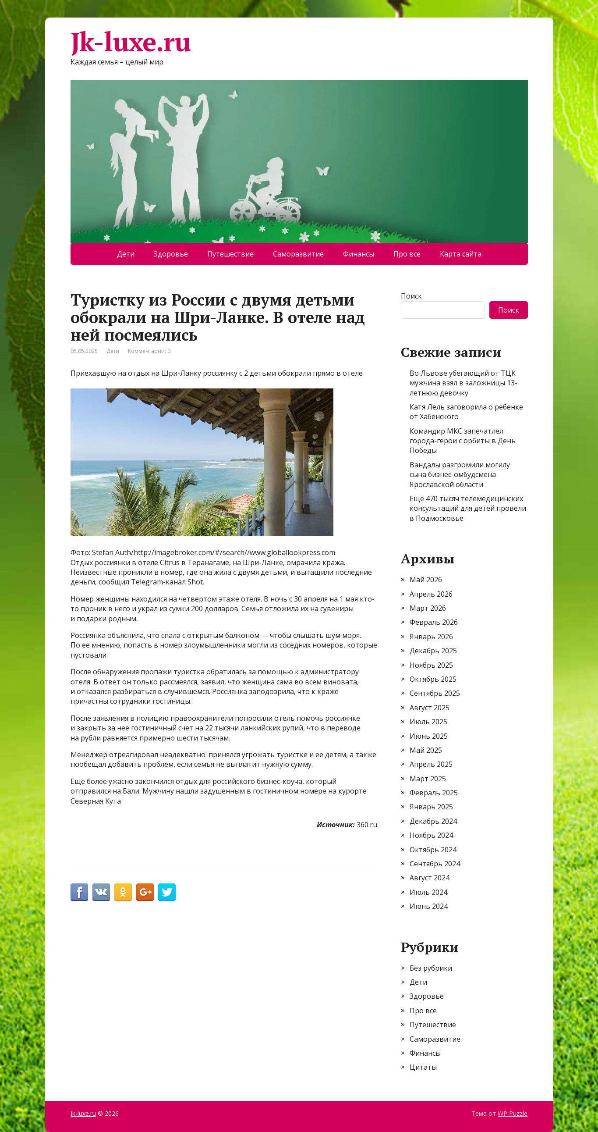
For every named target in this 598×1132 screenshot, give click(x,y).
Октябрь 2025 (433, 679)
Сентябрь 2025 (435, 693)
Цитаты (423, 1067)
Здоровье (171, 254)
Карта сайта (460, 254)
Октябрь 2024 (433, 849)
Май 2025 (426, 750)
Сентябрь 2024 (435, 864)
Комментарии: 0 (149, 351)
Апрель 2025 (431, 764)
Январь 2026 (431, 636)
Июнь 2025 (429, 736)
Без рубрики (431, 968)
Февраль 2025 (434, 792)
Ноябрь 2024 (431, 835)
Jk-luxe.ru (131, 42)
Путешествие (230, 254)
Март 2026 (428, 608)
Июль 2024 (428, 892)
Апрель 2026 (431, 594)
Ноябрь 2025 (431, 665)
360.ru (367, 824)
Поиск (411, 296)
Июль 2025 (428, 721)
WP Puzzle (512, 1113)
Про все (407, 254)
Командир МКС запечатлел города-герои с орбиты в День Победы (463, 441)
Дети (125, 254)
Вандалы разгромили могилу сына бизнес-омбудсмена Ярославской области (460, 474)
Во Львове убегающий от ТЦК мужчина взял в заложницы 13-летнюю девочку (463, 383)
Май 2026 (426, 579)
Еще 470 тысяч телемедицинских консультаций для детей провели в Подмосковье (468, 508)
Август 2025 (429, 707)
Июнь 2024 (429, 906)
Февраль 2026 (434, 622)
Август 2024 (429, 878)
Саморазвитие (298, 254)
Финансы (358, 254)
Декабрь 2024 (433, 821)
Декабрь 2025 (433, 650)
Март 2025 (428, 778)
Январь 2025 (431, 807)
